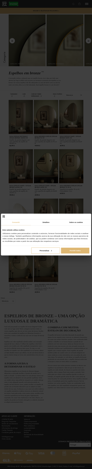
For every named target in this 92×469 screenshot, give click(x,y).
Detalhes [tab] (46, 222)
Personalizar (46, 250)
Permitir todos (75, 250)
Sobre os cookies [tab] (76, 222)
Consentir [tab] (16, 222)
